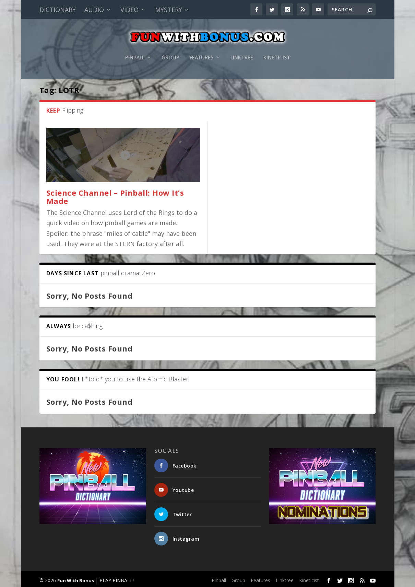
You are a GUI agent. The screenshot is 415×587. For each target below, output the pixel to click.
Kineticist (276, 49)
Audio (94, 9)
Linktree (241, 49)
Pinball (134, 49)
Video (129, 9)
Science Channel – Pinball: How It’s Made (115, 195)
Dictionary (57, 9)
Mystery (168, 9)
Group (170, 49)
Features (201, 49)
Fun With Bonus (75, 579)
